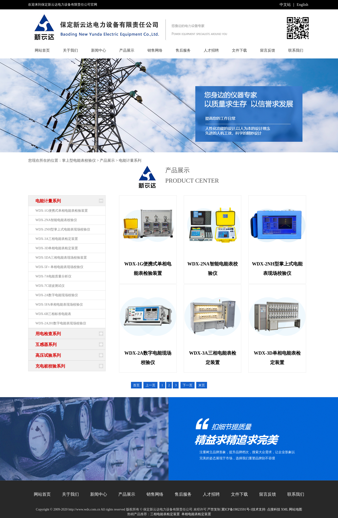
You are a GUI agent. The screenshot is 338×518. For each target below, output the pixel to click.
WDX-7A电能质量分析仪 (53, 276)
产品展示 (126, 50)
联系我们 (295, 50)
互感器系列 (46, 344)
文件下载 (239, 50)
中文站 (285, 5)
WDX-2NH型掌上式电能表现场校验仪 (62, 229)
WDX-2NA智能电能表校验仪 (56, 220)
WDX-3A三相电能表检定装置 (56, 239)
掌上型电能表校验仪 (79, 160)
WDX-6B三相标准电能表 (53, 314)
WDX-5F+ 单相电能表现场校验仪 (59, 267)
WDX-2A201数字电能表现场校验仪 (60, 323)
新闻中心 (98, 50)
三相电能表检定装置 (165, 514)
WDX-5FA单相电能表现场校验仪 (59, 304)
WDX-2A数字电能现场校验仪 (56, 295)
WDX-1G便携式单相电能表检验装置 (61, 210)
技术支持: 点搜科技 (266, 509)
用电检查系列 (48, 333)
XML (284, 509)
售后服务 (183, 50)
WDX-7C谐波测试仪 (50, 286)
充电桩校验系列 (50, 366)
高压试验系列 (48, 355)
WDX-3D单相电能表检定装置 (56, 248)
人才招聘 (211, 50)
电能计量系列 (130, 160)
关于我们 (70, 50)
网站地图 (295, 509)
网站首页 (42, 50)
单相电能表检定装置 (196, 514)
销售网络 (154, 50)
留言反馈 (267, 50)
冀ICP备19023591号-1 (236, 509)
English (302, 5)
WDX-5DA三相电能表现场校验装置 (61, 257)
